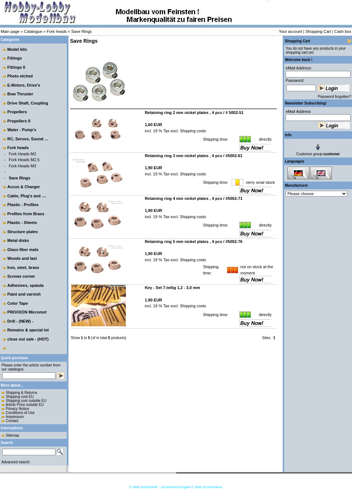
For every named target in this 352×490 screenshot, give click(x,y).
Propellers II (18, 121)
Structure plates (22, 231)
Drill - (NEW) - (20, 321)
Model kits (17, 49)
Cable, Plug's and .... (26, 196)
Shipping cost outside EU (26, 401)
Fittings (14, 58)
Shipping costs (192, 131)
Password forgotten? (334, 97)
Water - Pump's (21, 130)
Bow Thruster (20, 94)
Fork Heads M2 (22, 154)
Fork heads (57, 31)
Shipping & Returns (21, 393)
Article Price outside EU (24, 405)
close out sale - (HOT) (28, 339)
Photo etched (20, 76)
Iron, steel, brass (23, 267)
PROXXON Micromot (27, 312)
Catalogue (33, 31)
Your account (290, 31)
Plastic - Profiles (23, 204)
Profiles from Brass (25, 214)
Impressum (15, 417)
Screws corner (21, 276)
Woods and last (22, 258)
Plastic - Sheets (22, 222)
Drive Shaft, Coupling (27, 103)
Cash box (342, 31)
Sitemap (12, 435)
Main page (10, 31)
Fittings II (16, 67)
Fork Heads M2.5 (24, 159)
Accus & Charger (23, 187)
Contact (12, 421)
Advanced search (15, 462)
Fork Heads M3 (22, 166)
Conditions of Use (20, 413)
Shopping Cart (318, 31)
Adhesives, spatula (25, 285)
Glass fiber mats (23, 249)
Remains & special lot (28, 330)
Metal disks (18, 240)
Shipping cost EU (20, 397)
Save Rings (81, 31)
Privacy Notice (17, 409)
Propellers (17, 112)
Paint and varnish (24, 294)
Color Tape (17, 303)
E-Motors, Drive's (23, 85)
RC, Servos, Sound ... (27, 139)
